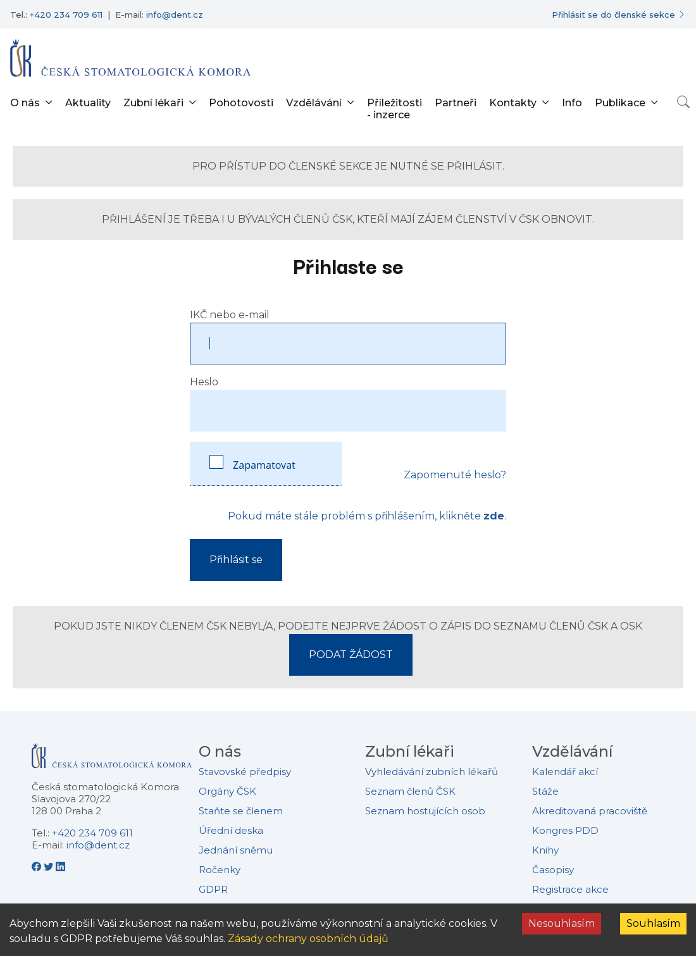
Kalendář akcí (565, 772)
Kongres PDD (565, 830)
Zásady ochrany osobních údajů (308, 939)
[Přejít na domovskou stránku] (130, 57)
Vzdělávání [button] (314, 103)
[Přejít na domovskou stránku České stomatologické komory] (112, 760)
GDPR (213, 889)
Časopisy (553, 870)
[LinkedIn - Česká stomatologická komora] (60, 867)
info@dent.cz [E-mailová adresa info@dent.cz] (174, 14)
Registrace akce (570, 889)
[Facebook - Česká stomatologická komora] (38, 867)
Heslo (204, 382)
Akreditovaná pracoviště (589, 811)
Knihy (545, 850)
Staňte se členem (241, 811)
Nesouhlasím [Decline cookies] (561, 923)
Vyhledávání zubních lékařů (431, 772)
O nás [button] (25, 103)
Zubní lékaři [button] (153, 103)
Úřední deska (231, 830)
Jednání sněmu (236, 850)
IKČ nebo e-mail (230, 315)
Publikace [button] (620, 103)
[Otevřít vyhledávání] (683, 102)
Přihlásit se (236, 560)
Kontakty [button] (513, 103)
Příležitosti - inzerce (394, 109)
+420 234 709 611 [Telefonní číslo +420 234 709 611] (66, 14)
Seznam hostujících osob (425, 811)
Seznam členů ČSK (410, 791)
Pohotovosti (241, 103)
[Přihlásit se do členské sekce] (619, 14)
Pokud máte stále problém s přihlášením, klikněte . (367, 516)
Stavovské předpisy (245, 772)
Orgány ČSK (227, 791)
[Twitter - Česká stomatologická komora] (50, 867)
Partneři (455, 103)
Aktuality (88, 103)
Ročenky (219, 870)
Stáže (545, 791)
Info (572, 103)
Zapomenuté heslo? (455, 475)
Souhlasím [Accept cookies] (653, 923)
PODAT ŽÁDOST (351, 655)
